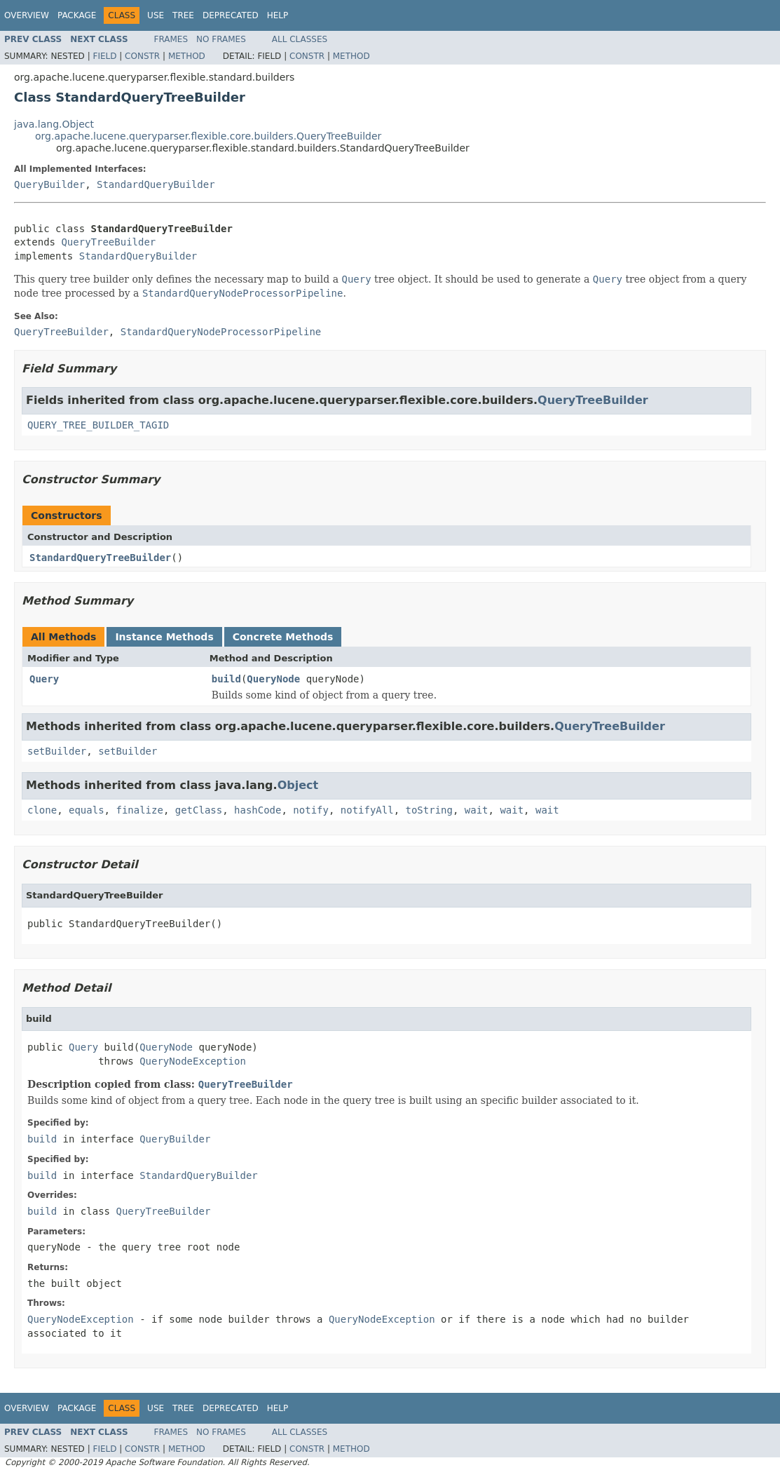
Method (186, 56)
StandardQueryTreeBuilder (100, 557)
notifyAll (367, 810)
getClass (198, 810)
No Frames (221, 39)
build (226, 678)
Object (298, 785)
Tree (183, 15)
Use (155, 15)
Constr (142, 56)
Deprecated (231, 15)
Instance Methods (164, 636)
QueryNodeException (192, 1061)
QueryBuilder (49, 184)
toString (429, 810)
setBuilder (56, 751)
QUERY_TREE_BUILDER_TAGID (98, 425)
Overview (26, 15)
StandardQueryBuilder (156, 184)
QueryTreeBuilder (108, 242)
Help (278, 15)
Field (104, 56)
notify (311, 810)
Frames (171, 39)
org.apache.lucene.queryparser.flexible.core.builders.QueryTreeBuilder (208, 136)
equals (86, 810)
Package (76, 15)
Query (44, 678)
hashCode (257, 810)
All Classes (299, 39)
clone (42, 810)
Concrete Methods (283, 636)
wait (476, 810)
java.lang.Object (54, 124)
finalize (139, 810)
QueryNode (273, 678)
